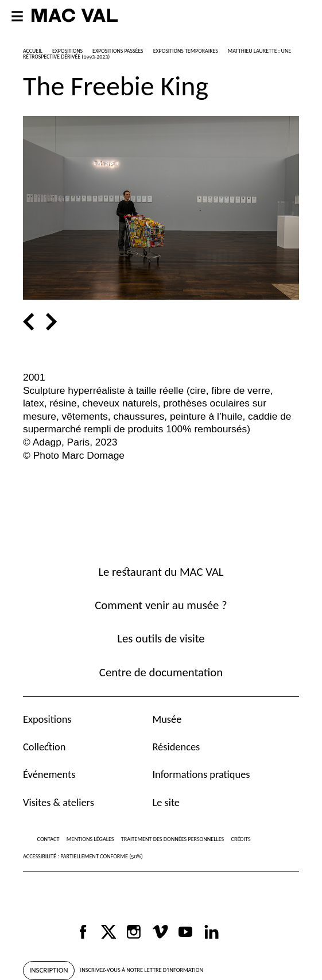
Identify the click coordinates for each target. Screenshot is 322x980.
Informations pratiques (201, 774)
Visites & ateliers (58, 802)
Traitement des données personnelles (172, 839)
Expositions (47, 719)
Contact (48, 839)
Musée (166, 719)
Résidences (176, 746)
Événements (49, 774)
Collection (44, 746)
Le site (166, 802)
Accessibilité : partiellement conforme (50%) (83, 856)
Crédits (241, 839)
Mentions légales (90, 839)
